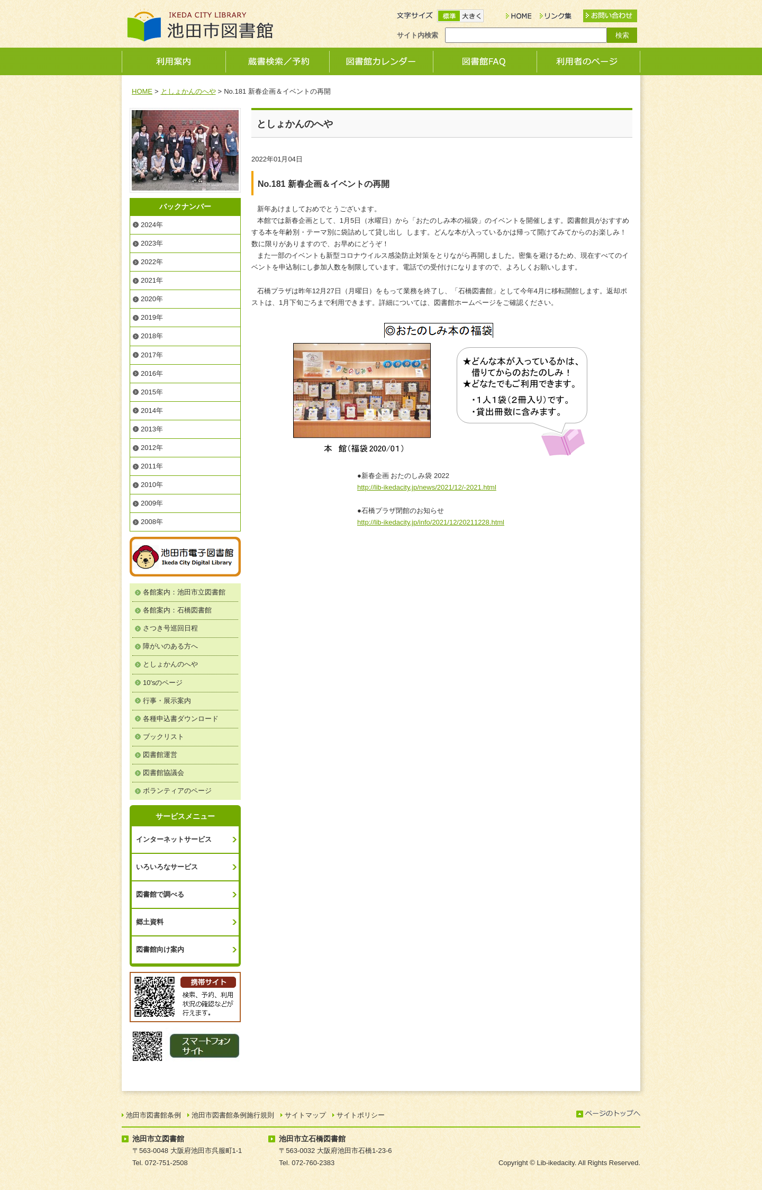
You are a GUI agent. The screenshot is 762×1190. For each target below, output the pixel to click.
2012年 (152, 448)
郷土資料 (150, 922)
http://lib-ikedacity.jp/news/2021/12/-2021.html (426, 487)
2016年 (152, 373)
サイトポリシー (361, 1115)
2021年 (152, 280)
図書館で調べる (160, 894)
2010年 (152, 485)
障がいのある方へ (170, 646)
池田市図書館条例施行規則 (233, 1115)
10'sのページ (163, 683)
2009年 (152, 503)
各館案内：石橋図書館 (177, 610)
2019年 (152, 317)
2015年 (152, 392)
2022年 (152, 262)
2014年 (152, 410)
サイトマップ (305, 1115)
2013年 (152, 429)
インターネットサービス (174, 839)
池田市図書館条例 (153, 1115)
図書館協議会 (163, 773)
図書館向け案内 (160, 949)
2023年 (152, 243)
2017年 (152, 355)
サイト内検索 (417, 35)
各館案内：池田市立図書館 (184, 592)
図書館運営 (160, 755)
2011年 (152, 466)
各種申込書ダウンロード (181, 719)
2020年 (152, 299)
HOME (142, 91)
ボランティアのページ (177, 791)
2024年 (152, 225)
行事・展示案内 (167, 701)
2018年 (152, 336)
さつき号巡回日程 (170, 628)
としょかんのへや (188, 91)
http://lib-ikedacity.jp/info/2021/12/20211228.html (430, 522)
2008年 (152, 522)
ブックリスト (163, 737)
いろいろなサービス (167, 867)
